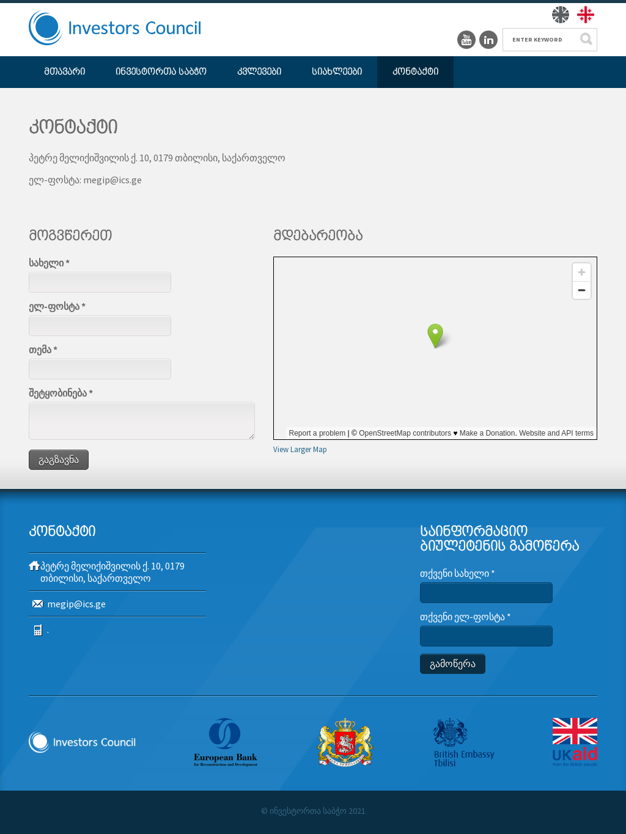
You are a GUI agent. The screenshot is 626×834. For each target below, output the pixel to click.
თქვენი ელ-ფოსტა (465, 616)
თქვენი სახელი (457, 573)
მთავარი (64, 72)
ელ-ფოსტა (57, 306)
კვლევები (259, 72)
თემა (43, 349)
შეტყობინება (61, 393)
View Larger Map (300, 449)
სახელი (49, 263)
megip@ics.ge (76, 604)
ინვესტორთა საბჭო (161, 72)
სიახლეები (337, 72)
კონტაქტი (415, 72)
